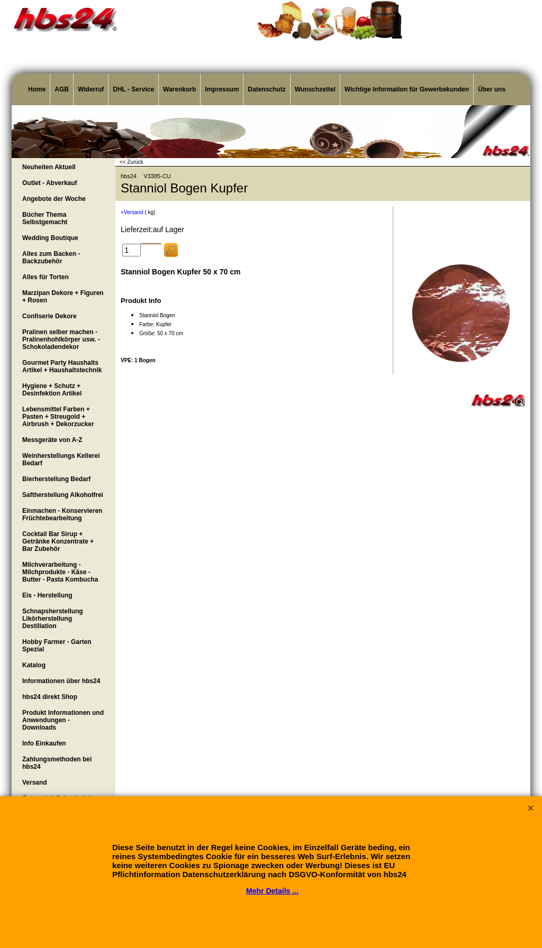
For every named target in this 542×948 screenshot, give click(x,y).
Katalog (34, 665)
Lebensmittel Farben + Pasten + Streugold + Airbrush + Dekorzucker (58, 417)
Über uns (491, 89)
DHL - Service (133, 89)
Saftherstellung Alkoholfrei (62, 495)
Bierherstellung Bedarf (56, 479)
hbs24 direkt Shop (49, 697)
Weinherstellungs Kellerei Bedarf (61, 459)
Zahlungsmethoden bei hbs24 (57, 763)
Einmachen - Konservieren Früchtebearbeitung (62, 514)
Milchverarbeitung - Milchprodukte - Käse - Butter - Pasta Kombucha (60, 572)
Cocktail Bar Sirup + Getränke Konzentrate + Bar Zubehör (58, 541)
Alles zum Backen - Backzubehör (51, 257)
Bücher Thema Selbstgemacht (44, 218)
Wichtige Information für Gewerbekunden (407, 89)
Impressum (222, 89)
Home (37, 89)
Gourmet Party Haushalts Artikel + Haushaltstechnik (62, 366)
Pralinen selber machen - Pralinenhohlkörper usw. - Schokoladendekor (61, 339)
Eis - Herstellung (47, 595)
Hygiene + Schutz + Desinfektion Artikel (52, 389)
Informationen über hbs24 (61, 681)
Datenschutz (266, 89)
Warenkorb (179, 89)
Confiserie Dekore (49, 316)
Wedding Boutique (50, 238)
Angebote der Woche (54, 199)
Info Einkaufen (44, 743)
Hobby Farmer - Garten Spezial (57, 645)
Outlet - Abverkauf (49, 183)
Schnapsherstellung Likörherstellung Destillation (52, 619)
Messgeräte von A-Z (52, 440)
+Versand (132, 212)
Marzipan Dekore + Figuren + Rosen (63, 296)
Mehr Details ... (272, 891)
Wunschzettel (315, 89)
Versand (34, 782)
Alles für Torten (45, 277)
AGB (62, 89)
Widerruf (91, 89)
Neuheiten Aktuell (49, 167)
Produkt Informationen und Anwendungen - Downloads (63, 720)
